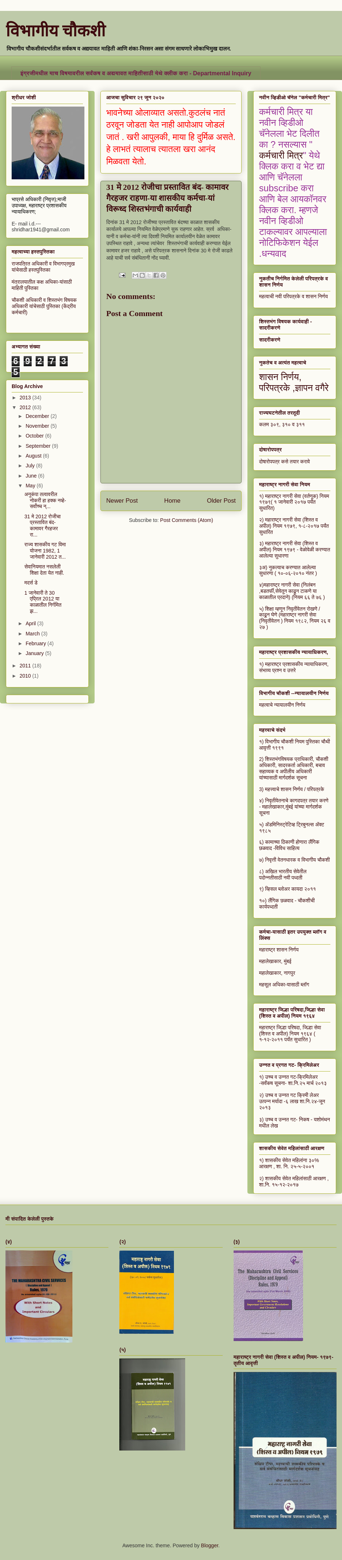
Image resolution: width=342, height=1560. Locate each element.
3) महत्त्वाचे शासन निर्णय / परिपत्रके (291, 789)
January (35, 653)
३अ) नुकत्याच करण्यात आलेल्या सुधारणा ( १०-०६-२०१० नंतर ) (288, 570)
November (37, 426)
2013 (26, 397)
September (38, 446)
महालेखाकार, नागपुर (277, 973)
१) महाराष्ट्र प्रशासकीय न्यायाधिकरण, (294, 664)
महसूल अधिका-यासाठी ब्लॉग (284, 985)
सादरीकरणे (269, 340)
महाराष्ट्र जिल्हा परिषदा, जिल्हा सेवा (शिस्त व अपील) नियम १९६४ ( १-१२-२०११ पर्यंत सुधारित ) (290, 1034)
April (31, 623)
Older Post (221, 500)
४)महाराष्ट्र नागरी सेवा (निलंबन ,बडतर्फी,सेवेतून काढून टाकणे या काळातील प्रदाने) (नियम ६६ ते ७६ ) (292, 591)
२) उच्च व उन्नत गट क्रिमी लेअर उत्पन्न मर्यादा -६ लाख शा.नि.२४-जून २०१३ (292, 1101)
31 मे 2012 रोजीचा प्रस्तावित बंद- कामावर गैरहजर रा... (42, 526)
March (33, 634)
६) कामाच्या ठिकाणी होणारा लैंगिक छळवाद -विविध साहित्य (289, 845)
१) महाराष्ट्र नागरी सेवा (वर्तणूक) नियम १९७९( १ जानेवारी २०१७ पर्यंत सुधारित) (294, 502)
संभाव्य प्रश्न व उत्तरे (277, 670)
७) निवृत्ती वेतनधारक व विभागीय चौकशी (294, 860)
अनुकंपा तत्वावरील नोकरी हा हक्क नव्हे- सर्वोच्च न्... (45, 500)
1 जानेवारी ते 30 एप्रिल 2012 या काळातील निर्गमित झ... (42, 602)
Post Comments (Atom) (186, 520)
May (30, 485)
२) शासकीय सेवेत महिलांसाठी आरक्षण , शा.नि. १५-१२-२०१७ (294, 1182)
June (31, 476)
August (34, 456)
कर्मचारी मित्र (281, 155)
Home (172, 500)
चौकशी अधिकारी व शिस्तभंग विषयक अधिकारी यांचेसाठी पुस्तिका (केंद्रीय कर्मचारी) (44, 306)
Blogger (209, 1545)
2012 (26, 407)
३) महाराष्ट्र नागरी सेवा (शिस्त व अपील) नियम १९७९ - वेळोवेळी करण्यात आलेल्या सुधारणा (294, 549)
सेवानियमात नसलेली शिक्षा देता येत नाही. (44, 570)
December (37, 416)
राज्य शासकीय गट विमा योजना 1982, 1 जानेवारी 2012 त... (45, 551)
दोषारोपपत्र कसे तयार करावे (284, 461)
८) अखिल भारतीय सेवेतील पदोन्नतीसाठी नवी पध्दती (282, 875)
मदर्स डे (30, 583)
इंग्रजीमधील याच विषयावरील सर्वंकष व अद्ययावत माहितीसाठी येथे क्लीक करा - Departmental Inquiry (135, 73)
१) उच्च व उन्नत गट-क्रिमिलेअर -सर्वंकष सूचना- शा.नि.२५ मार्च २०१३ (293, 1080)
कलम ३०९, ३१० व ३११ (282, 424)
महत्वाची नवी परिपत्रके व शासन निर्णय (293, 296)
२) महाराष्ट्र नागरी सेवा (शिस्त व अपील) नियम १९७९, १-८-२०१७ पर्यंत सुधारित (294, 526)
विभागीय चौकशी (56, 31)
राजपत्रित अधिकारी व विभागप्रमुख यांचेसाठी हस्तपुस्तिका (43, 267)
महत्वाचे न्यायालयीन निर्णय (282, 705)
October (35, 436)
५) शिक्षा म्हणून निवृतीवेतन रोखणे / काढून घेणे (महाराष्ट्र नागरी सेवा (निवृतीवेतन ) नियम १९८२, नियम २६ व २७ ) (294, 618)
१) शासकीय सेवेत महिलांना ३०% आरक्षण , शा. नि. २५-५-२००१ (289, 1163)
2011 (26, 666)
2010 (26, 676)
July (30, 465)
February (36, 643)
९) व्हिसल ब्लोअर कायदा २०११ (287, 889)
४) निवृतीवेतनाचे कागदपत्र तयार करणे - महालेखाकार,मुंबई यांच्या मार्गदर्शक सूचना (294, 807)
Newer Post (122, 500)
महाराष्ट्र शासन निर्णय (279, 950)
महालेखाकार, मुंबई (275, 961)
